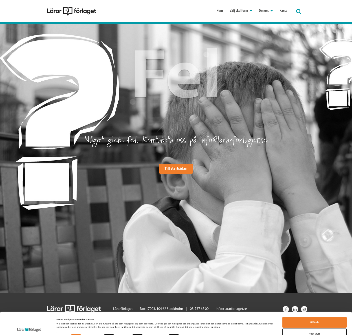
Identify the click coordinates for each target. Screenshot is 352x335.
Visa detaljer (191, 318)
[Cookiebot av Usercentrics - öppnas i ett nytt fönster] (29, 327)
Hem (219, 11)
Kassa (283, 11)
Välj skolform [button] (241, 11)
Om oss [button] (266, 11)
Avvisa (314, 324)
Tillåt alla (314, 301)
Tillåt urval (314, 313)
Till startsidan (176, 169)
